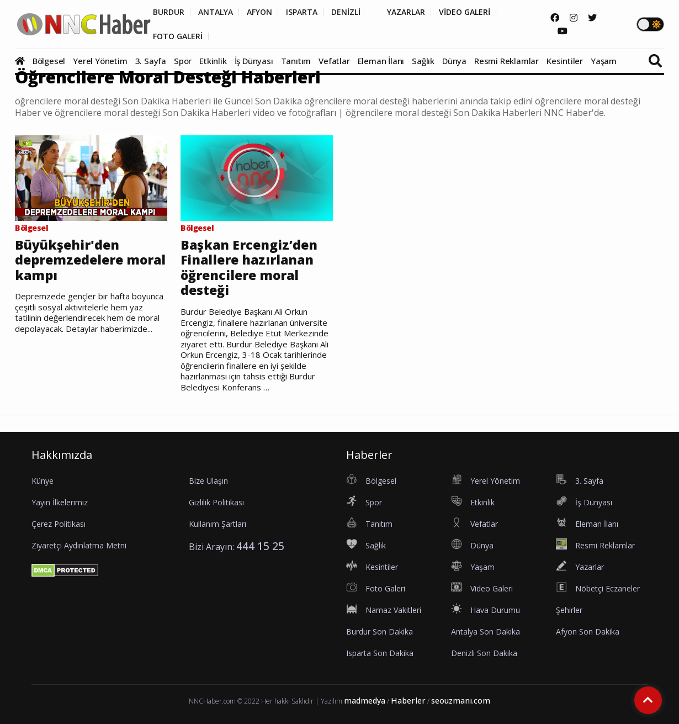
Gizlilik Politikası (216, 502)
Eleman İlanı (381, 60)
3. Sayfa (150, 60)
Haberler (408, 700)
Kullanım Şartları (217, 524)
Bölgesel (49, 60)
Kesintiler (565, 60)
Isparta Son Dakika (379, 653)
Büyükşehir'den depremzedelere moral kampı (90, 260)
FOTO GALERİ (178, 36)
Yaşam (604, 60)
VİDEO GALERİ (464, 12)
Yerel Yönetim (100, 60)
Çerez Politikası (58, 524)
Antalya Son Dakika (485, 631)
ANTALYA (215, 12)
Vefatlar (334, 60)
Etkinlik (212, 60)
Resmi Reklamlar (506, 60)
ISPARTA (301, 12)
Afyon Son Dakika (587, 631)
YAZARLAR (406, 12)
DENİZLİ (345, 12)
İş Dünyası (254, 60)
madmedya (364, 700)
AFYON (259, 12)
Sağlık (423, 60)
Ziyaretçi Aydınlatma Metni (78, 545)
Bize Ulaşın (208, 480)
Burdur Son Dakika (379, 631)
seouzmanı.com (460, 700)
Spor (183, 60)
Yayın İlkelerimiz (59, 502)
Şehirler (569, 610)
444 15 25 (260, 545)
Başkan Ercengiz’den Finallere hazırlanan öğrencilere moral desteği (249, 267)
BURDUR (168, 12)
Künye (42, 480)
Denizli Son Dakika (484, 653)
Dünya (454, 60)
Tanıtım (296, 60)
